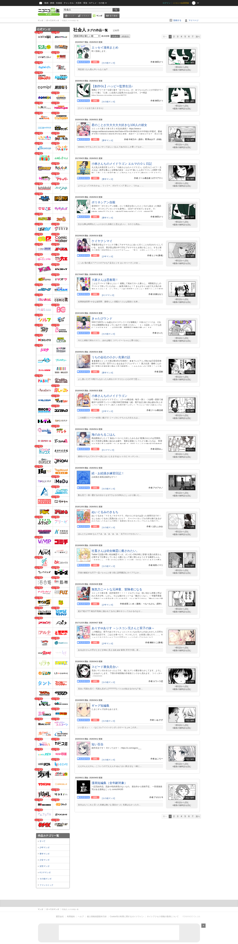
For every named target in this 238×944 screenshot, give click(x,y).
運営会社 (60, 916)
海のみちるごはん (103, 434)
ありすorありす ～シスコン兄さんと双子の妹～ (123, 628)
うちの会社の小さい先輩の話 (111, 357)
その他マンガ (45, 879)
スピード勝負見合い (105, 667)
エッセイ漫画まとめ (105, 47)
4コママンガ (45, 872)
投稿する (177, 20)
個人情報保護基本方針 (97, 916)
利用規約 (71, 916)
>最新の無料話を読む (181, 70)
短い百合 (97, 744)
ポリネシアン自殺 (103, 202)
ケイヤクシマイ (102, 241)
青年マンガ (44, 854)
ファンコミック (46, 885)
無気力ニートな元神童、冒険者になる (117, 589)
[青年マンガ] (107, 140)
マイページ (193, 20)
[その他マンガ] (108, 63)
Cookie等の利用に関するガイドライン (127, 916)
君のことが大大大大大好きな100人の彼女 (119, 125)
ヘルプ (81, 916)
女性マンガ (44, 866)
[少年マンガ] (107, 256)
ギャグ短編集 (100, 705)
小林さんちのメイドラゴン (109, 395)
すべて (42, 841)
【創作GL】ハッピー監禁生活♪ (112, 86)
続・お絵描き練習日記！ (108, 473)
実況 (85, 3)
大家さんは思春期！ (105, 279)
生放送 (59, 3)
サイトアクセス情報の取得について (163, 916)
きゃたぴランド (102, 318)
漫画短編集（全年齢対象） (109, 783)
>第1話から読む (182, 67)
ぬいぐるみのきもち (105, 512)
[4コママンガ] (108, 295)
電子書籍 (113, 16)
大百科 (78, 3)
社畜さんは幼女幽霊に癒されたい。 (115, 550)
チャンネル (69, 3)
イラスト (85, 16)
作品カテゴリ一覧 (48, 835)
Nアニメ (93, 3)
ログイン (167, 3)
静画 (52, 3)
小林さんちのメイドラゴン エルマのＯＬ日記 (122, 163)
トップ (71, 16)
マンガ (99, 16)
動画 (46, 3)
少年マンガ (44, 847)
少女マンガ (44, 860)
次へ (198, 36)
